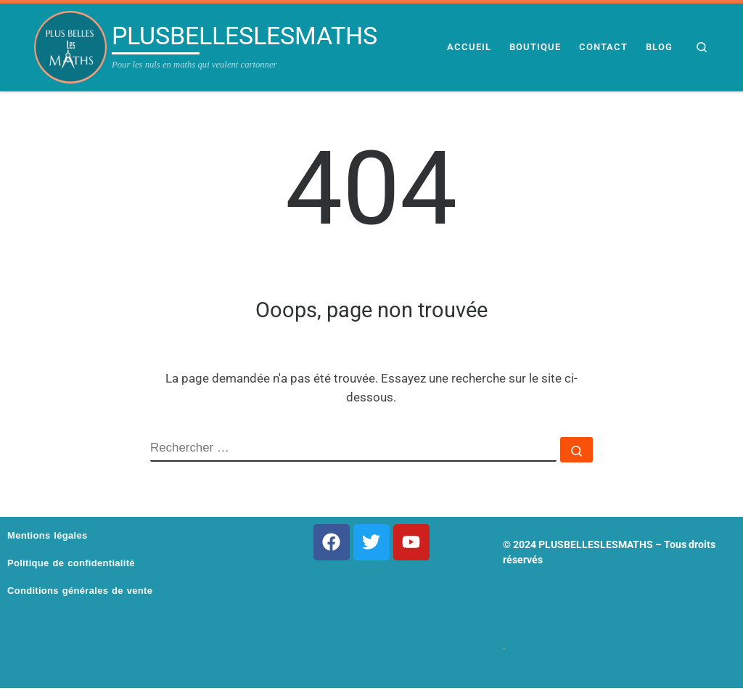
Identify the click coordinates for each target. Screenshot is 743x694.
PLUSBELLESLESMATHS (595, 544)
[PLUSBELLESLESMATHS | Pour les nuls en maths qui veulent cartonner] (70, 47)
